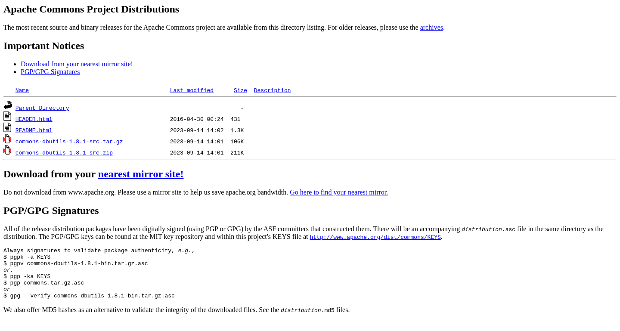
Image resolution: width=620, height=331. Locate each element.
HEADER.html (34, 119)
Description (272, 90)
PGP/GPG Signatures (50, 71)
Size (240, 90)
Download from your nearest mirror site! (77, 64)
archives (431, 27)
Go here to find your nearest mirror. (339, 192)
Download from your (50, 173)
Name (22, 90)
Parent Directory (42, 107)
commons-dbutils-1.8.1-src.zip (64, 152)
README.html (34, 130)
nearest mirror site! (141, 173)
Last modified (192, 90)
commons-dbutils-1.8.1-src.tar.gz (69, 141)
